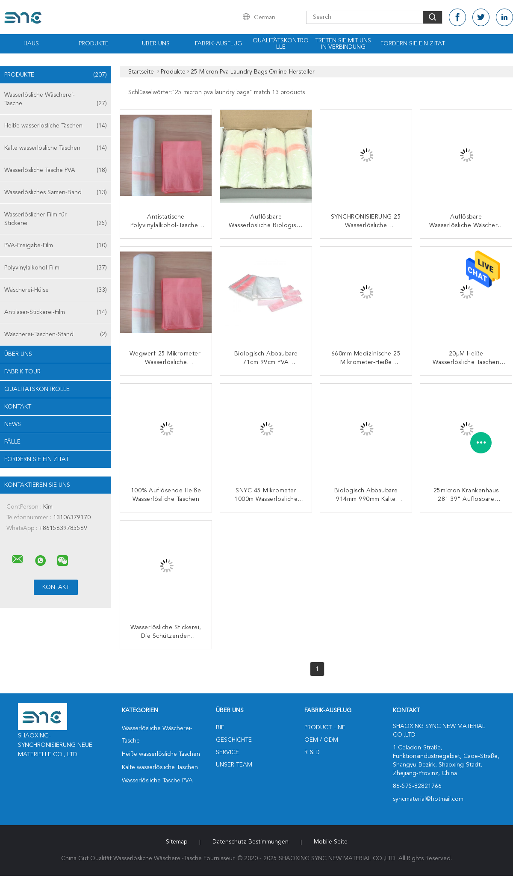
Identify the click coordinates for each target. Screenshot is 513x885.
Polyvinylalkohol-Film (55, 267)
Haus (31, 44)
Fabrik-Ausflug (218, 44)
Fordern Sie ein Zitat (412, 44)
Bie (220, 728)
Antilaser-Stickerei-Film (55, 312)
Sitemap (176, 842)
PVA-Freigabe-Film (55, 245)
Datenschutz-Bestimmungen (250, 842)
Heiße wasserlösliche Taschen (55, 125)
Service (227, 752)
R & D (312, 752)
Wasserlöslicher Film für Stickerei (55, 220)
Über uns (156, 44)
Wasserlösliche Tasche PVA (55, 170)
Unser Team (234, 765)
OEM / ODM (321, 740)
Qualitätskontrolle (281, 44)
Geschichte (234, 740)
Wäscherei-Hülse (55, 290)
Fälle (12, 442)
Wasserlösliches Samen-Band (55, 192)
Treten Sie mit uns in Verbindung (343, 44)
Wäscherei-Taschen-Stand (55, 334)
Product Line (324, 728)
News (12, 424)
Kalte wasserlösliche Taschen (55, 148)
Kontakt (17, 407)
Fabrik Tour (22, 372)
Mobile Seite (331, 842)
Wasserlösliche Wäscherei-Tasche (55, 100)
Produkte (94, 44)
